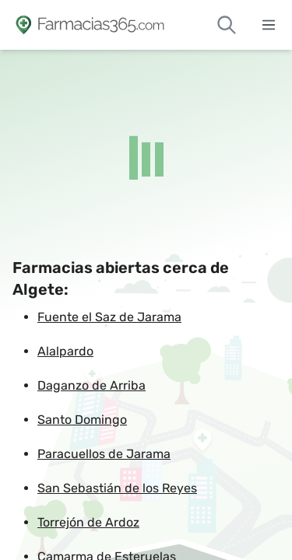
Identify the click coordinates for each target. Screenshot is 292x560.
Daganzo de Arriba (91, 385)
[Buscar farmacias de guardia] (226, 25)
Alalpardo (65, 351)
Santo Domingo (82, 419)
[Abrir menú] (268, 24)
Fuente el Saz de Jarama (109, 317)
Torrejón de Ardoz (88, 522)
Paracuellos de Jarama (104, 453)
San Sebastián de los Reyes (117, 488)
